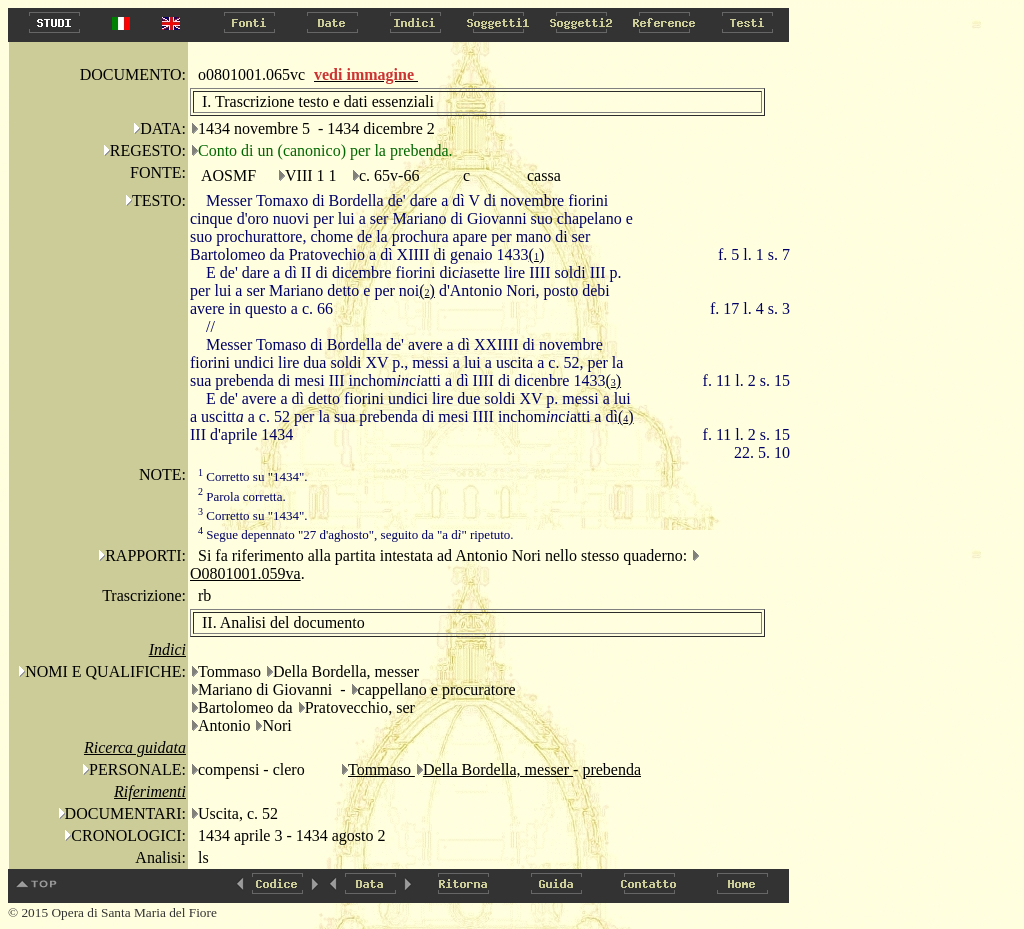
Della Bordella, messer (498, 769)
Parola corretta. (242, 496)
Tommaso (381, 769)
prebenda (611, 769)
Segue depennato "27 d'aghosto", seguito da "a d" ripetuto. (356, 534)
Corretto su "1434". (253, 476)
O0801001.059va (245, 573)
